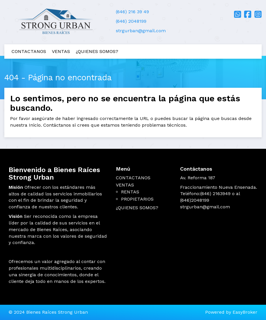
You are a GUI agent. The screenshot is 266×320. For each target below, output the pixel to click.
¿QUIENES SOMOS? (97, 51)
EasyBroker (245, 312)
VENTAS (61, 51)
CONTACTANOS (29, 51)
